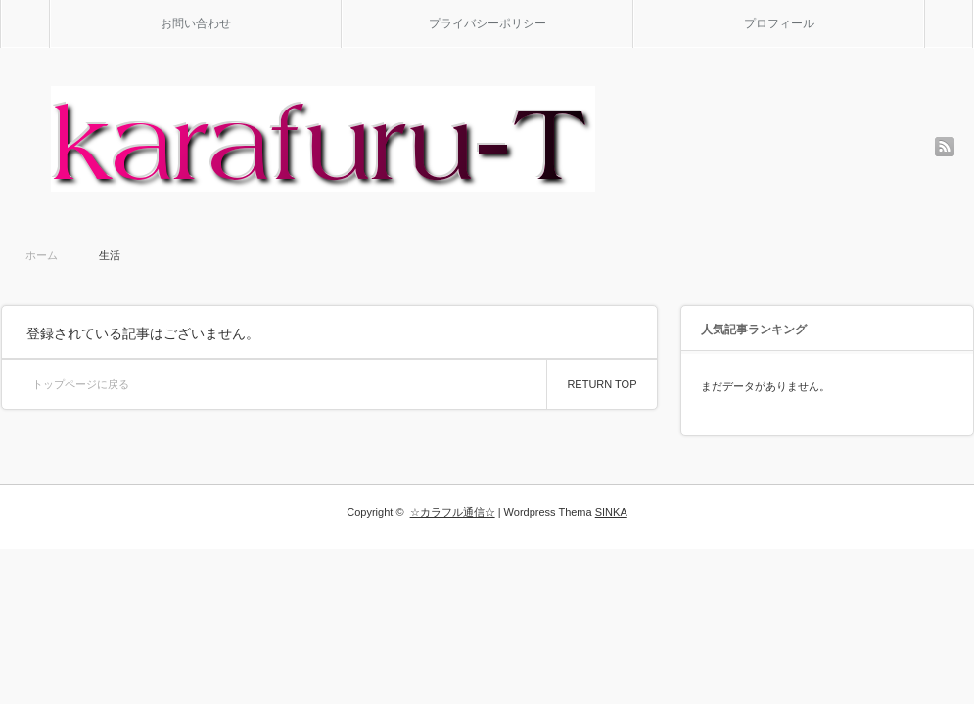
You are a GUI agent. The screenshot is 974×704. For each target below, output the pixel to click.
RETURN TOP (601, 384)
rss (944, 146)
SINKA (611, 512)
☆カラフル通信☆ (452, 512)
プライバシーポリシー (487, 23)
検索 (972, 8)
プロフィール (779, 23)
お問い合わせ (196, 23)
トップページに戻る (80, 384)
